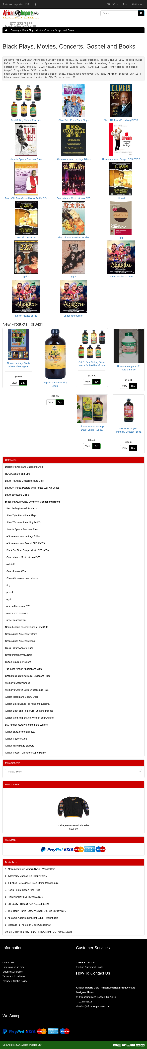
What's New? (12, 783)
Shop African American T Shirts (21, 633)
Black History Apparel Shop (19, 647)
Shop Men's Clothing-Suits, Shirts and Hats (27, 675)
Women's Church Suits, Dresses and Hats (27, 689)
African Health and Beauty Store (21, 696)
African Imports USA (16, 4)
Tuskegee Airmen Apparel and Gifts (23, 668)
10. (38, 931)
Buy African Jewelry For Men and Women (26, 723)
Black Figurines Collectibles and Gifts (24, 479)
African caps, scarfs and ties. (20, 730)
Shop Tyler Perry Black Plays (20, 514)
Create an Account (85, 961)
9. (28, 924)
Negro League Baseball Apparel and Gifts (26, 626)
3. (32, 882)
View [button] (14, 381)
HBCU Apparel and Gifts (17, 472)
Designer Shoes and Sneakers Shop (24, 466)
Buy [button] (23, 381)
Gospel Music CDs (15, 570)
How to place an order (13, 966)
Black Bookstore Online (17, 493)
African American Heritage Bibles (22, 535)
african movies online (16, 612)
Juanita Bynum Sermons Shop (21, 528)
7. (35, 910)
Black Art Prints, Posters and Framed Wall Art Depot (32, 486)
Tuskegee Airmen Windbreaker (73, 824)
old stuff (10, 563)
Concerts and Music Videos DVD (22, 556)
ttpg (7, 584)
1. (30, 868)
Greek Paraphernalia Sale (18, 654)
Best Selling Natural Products (21, 507)
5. (24, 896)
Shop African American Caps (20, 640)
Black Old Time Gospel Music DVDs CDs (27, 549)
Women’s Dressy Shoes (17, 682)
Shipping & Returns (12, 970)
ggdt (8, 598)
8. (31, 917)
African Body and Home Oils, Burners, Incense (29, 709)
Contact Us (8, 961)
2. (26, 875)
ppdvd (9, 591)
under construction (15, 619)
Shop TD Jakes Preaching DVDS (23, 521)
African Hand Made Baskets (19, 744)
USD (112, 4)
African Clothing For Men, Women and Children (29, 716)
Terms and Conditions (13, 975)
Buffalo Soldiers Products (18, 661)
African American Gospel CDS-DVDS (25, 542)
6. (27, 903)
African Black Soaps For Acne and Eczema (27, 702)
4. (22, 889)
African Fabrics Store (16, 737)
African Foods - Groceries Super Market (25, 751)
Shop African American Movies (21, 577)
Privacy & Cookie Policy (14, 980)
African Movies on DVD (17, 605)
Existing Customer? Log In (89, 966)
